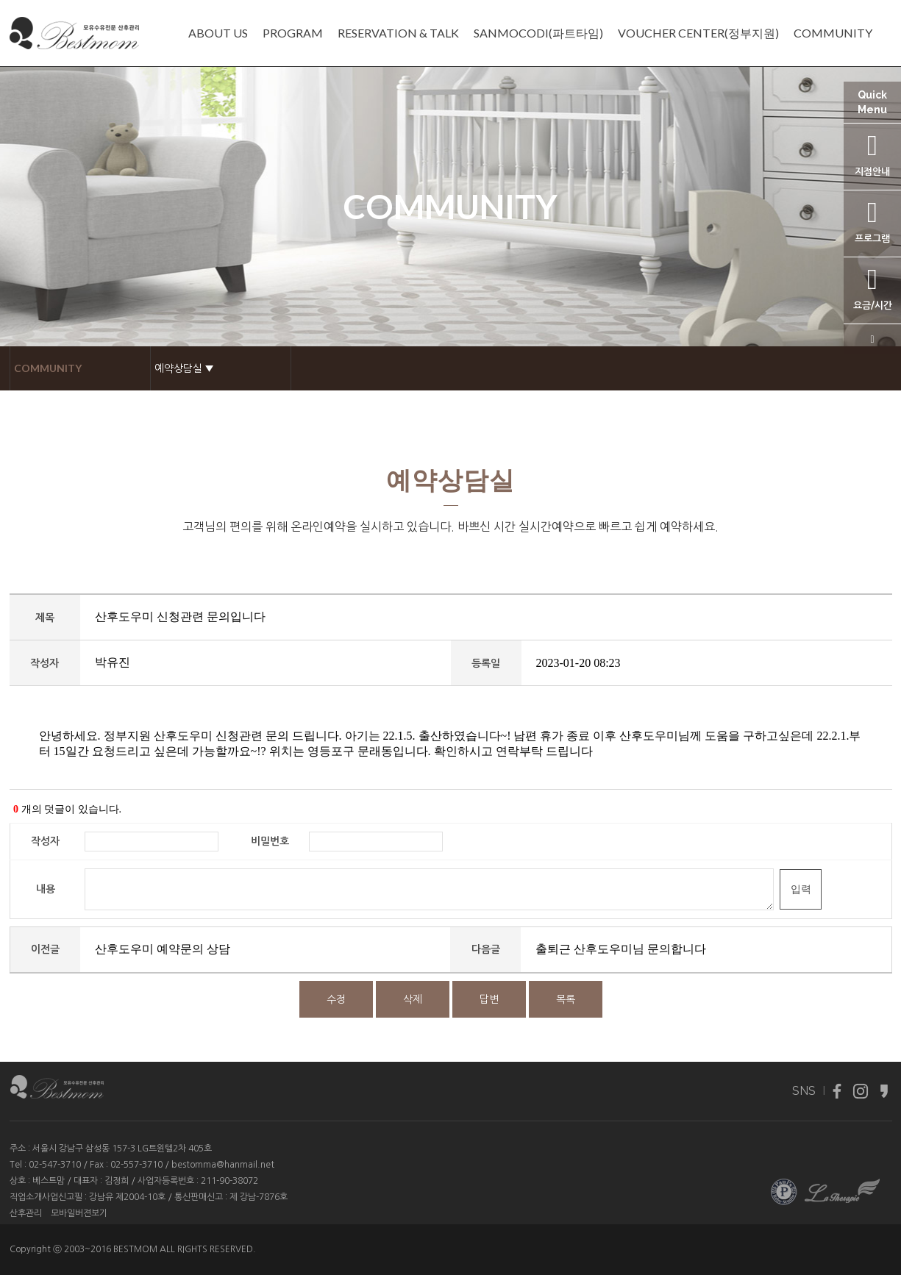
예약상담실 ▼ (184, 368)
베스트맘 (48, 1180)
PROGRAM (293, 33)
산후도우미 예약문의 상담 (162, 949)
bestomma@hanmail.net (222, 1164)
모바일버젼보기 (79, 1213)
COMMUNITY (833, 33)
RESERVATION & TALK (398, 33)
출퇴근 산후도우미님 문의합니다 (620, 949)
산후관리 (26, 1213)
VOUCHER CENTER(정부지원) (698, 33)
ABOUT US (218, 33)
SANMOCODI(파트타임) (538, 33)
